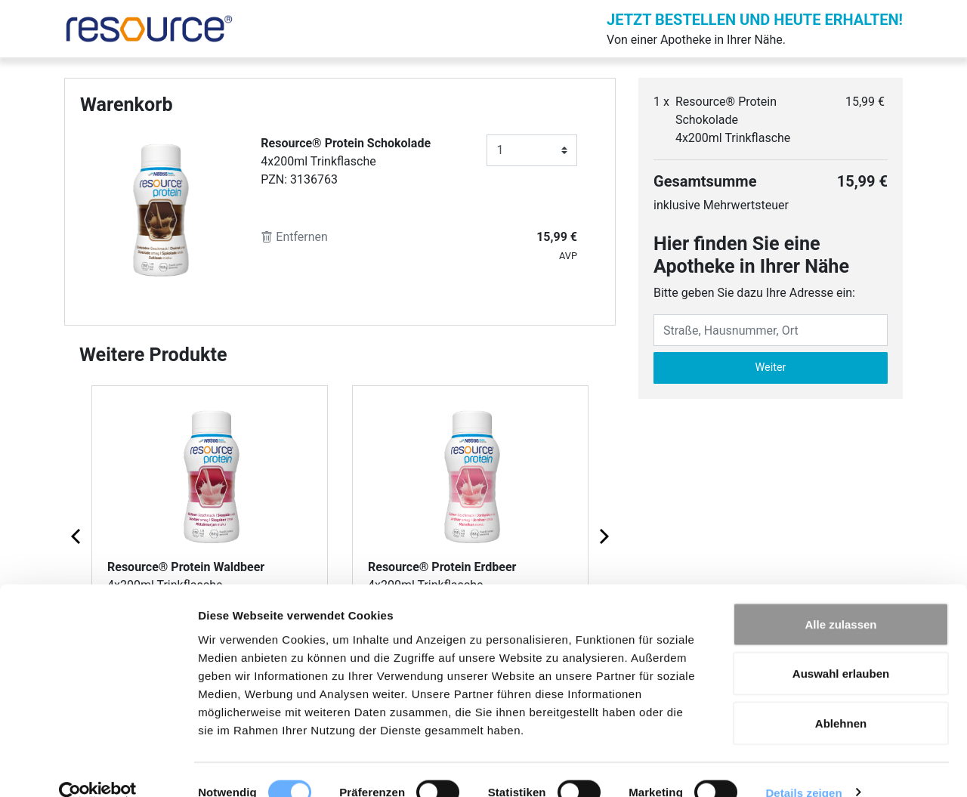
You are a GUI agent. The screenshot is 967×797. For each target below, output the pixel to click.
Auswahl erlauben (840, 648)
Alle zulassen (840, 598)
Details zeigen (803, 767)
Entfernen (294, 237)
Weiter (770, 367)
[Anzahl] (532, 150)
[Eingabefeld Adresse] (770, 330)
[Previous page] (77, 536)
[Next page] (602, 536)
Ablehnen (841, 697)
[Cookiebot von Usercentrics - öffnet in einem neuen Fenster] (98, 767)
